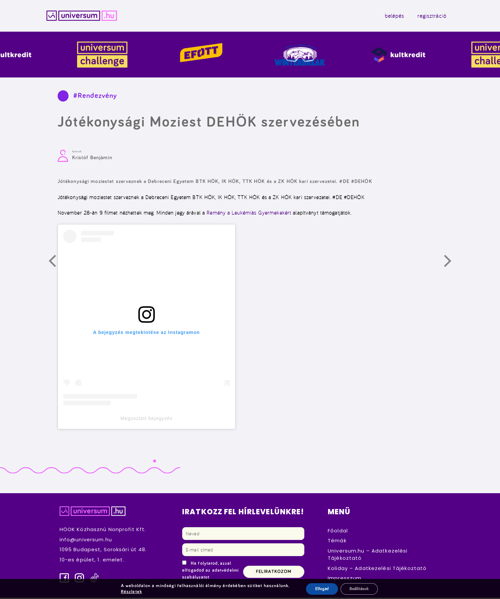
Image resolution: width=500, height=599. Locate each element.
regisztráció (426, 16)
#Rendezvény (95, 97)
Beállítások (359, 588)
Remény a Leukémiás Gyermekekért (249, 214)
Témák (337, 541)
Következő (451, 263)
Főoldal (338, 531)
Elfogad (320, 588)
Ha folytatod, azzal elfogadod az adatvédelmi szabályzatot (210, 571)
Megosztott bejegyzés (147, 419)
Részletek (129, 591)
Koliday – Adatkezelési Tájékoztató (377, 569)
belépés (389, 16)
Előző (56, 263)
